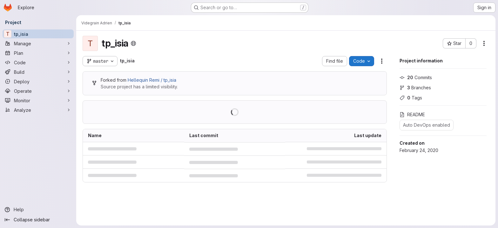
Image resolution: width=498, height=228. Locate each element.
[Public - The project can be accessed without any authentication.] (133, 43)
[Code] (38, 62)
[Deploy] (38, 81)
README (412, 114)
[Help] (38, 209)
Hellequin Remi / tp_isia (152, 80)
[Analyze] (38, 109)
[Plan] (38, 52)
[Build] (38, 71)
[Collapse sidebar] (38, 219)
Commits (416, 77)
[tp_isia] (38, 33)
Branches (415, 87)
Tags (411, 97)
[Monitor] (38, 100)
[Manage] (38, 43)
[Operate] (38, 90)
